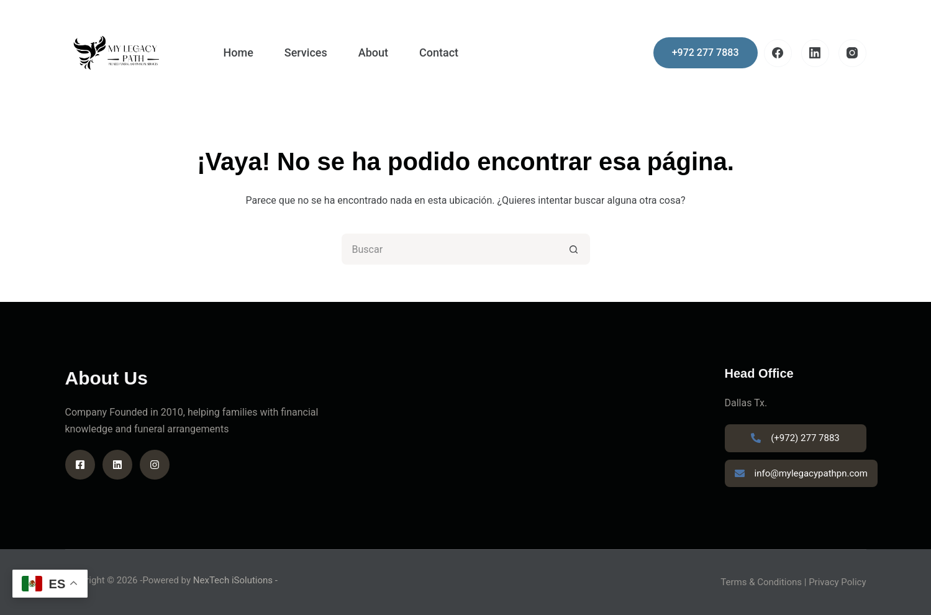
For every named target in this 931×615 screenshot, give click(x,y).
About (373, 52)
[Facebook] (778, 53)
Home (238, 52)
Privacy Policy (837, 582)
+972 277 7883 (705, 52)
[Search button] (574, 249)
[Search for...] (450, 249)
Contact (438, 52)
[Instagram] (852, 53)
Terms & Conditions (761, 582)
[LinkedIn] (815, 53)
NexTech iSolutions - (235, 580)
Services (305, 52)
